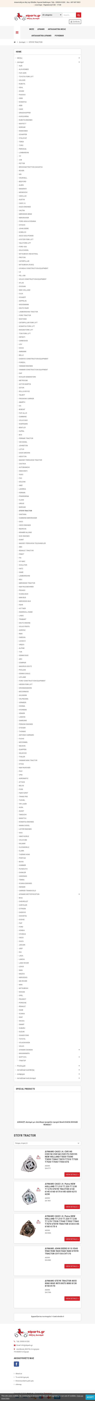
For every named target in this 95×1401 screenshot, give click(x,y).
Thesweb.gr (48, 1393)
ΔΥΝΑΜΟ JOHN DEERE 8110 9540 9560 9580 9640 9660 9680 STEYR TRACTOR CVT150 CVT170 (61, 1251)
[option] (47, 1110)
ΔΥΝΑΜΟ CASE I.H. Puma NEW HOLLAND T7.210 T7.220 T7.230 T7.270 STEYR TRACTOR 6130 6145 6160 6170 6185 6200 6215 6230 (61, 1189)
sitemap (18, 1384)
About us (19, 1374)
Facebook (16, 1364)
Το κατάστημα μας (22, 1377)
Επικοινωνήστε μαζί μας (25, 1381)
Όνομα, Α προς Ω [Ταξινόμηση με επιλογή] (21, 1143)
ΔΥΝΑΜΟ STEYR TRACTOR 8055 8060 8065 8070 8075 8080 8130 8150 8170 (61, 1283)
